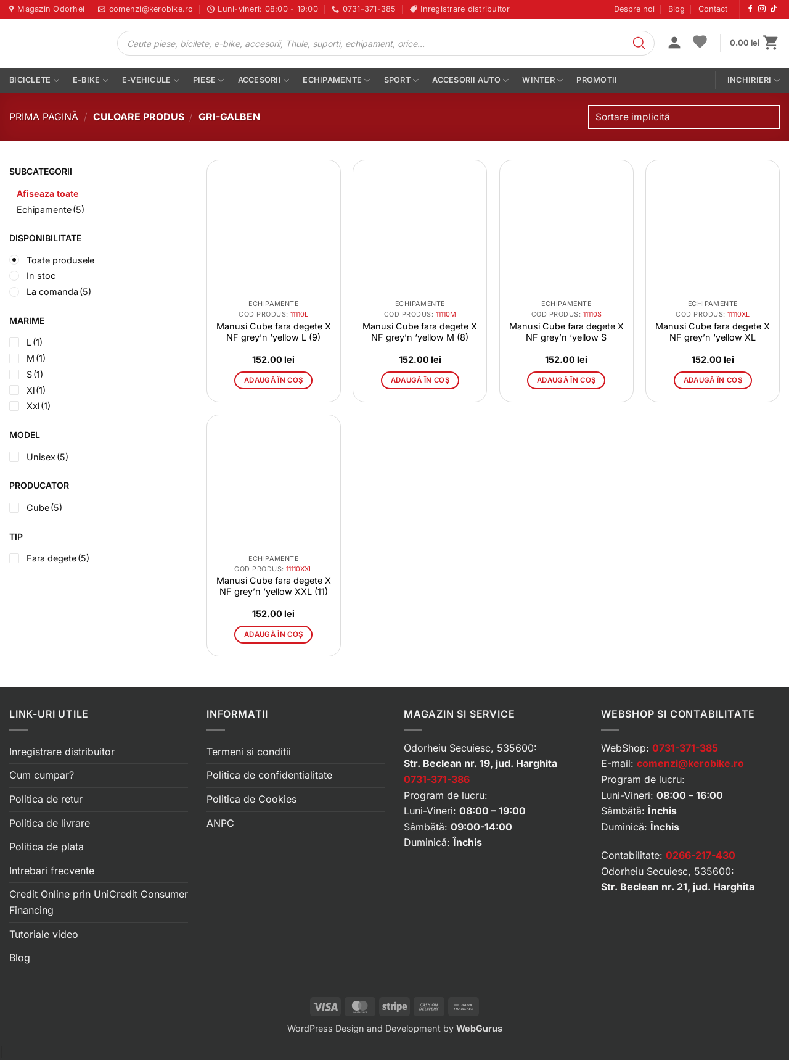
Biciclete (34, 80)
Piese (208, 80)
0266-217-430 (700, 855)
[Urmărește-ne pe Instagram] (762, 9)
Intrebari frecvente (51, 870)
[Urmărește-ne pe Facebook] (750, 9)
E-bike (90, 80)
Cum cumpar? (41, 775)
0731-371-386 (437, 779)
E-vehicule (150, 80)
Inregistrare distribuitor (62, 751)
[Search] (639, 43)
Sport (401, 80)
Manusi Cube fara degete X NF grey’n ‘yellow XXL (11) (273, 586)
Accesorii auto (470, 80)
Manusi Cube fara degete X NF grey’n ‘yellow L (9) (273, 331)
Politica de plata (46, 846)
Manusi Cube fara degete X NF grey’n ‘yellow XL (712, 331)
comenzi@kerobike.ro (690, 763)
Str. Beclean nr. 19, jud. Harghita (480, 763)
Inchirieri (753, 80)
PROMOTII (596, 80)
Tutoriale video (43, 934)
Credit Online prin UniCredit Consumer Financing (98, 902)
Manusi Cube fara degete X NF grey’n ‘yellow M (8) (419, 331)
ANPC (220, 823)
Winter (542, 80)
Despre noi (634, 9)
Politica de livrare (49, 823)
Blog (676, 9)
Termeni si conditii (248, 751)
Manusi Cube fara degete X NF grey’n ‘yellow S (566, 331)
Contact (712, 9)
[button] (674, 44)
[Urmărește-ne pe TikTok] (773, 9)
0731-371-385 (685, 748)
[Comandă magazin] (684, 117)
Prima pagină (43, 116)
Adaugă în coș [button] (273, 380)
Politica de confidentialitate (269, 775)
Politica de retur (46, 799)
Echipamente (336, 80)
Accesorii (264, 80)
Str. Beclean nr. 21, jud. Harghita (677, 886)
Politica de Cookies (251, 799)
